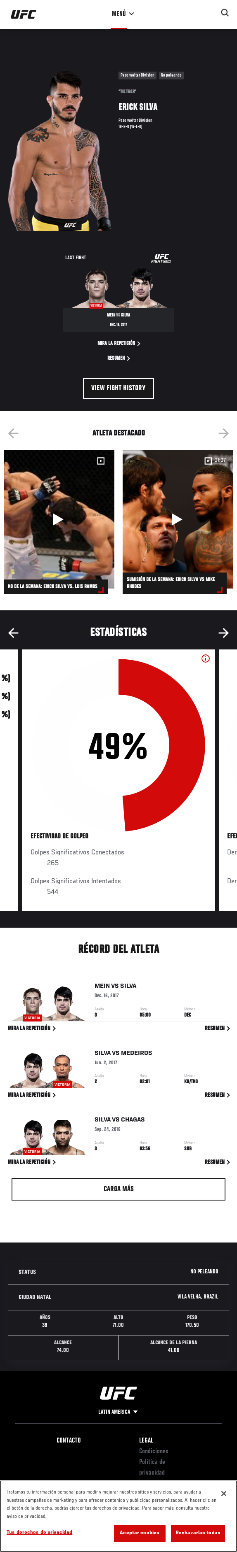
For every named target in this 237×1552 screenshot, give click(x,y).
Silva (128, 987)
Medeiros (136, 1054)
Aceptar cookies (139, 1533)
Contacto (69, 1441)
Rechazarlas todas (197, 1533)
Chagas (133, 1121)
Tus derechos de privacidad (39, 1533)
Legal (146, 1441)
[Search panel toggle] (225, 13)
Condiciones (153, 1451)
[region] (118, 1516)
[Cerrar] (224, 1494)
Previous (13, 433)
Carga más (119, 1189)
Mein (102, 987)
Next (223, 433)
